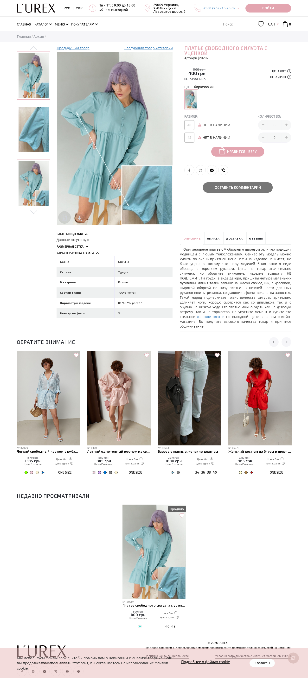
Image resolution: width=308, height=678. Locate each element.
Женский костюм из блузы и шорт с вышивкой (260, 451)
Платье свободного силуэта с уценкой (154, 605)
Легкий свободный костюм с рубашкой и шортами (48, 451)
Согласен (262, 663)
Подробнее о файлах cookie (205, 661)
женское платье (211, 316)
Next (34, 212)
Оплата (213, 238)
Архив (38, 36)
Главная (24, 36)
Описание (192, 238)
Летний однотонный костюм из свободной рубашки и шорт (119, 451)
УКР (79, 8)
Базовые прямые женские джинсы (188, 451)
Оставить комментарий (238, 187)
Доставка (234, 238)
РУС (67, 8)
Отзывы (256, 238)
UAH (271, 24)
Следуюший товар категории (148, 48)
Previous (34, 48)
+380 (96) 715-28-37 (219, 8)
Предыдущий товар (73, 48)
